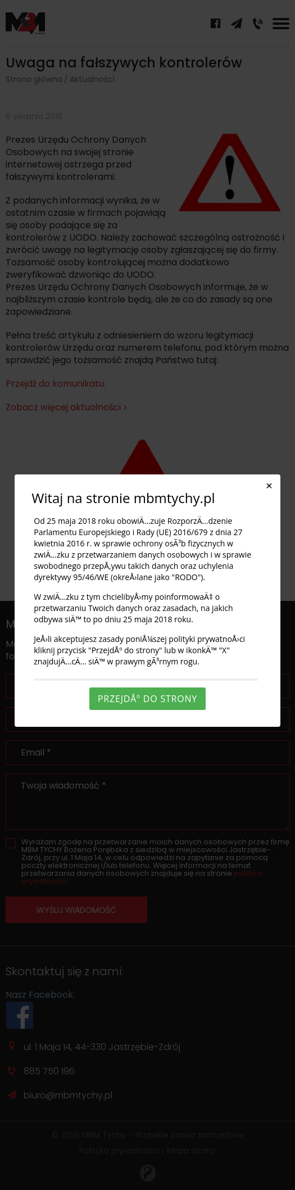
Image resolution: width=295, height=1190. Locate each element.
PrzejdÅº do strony (147, 699)
